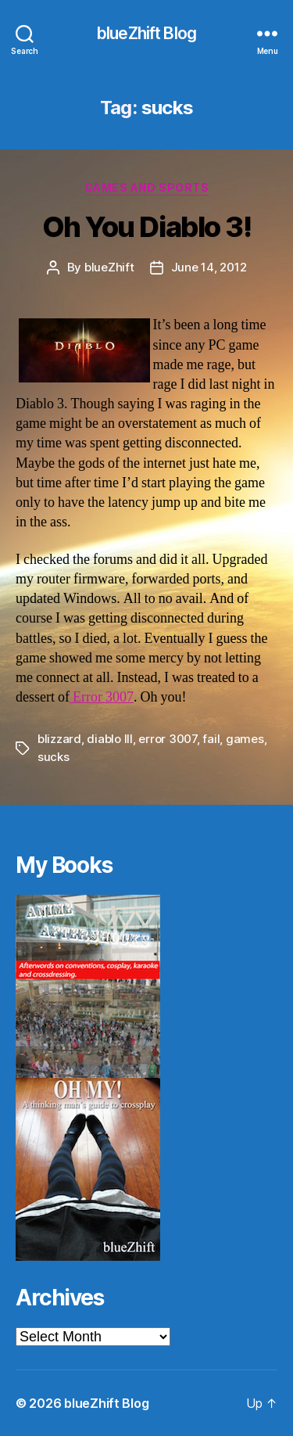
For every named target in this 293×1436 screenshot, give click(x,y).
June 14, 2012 (209, 267)
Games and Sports (146, 187)
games (245, 738)
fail (211, 738)
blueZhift (109, 267)
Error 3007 (102, 697)
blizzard (59, 738)
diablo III (109, 738)
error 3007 (167, 738)
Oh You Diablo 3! (146, 227)
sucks (54, 756)
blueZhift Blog (146, 33)
